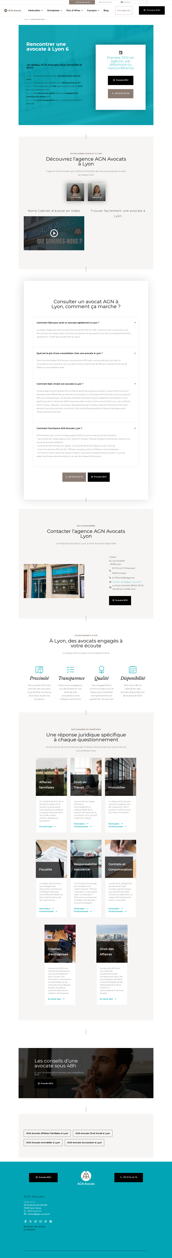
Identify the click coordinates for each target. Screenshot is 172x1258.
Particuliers (34, 10)
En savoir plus (45, 827)
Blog (106, 10)
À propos (92, 10)
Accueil (26, 19)
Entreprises (53, 10)
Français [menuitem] (126, 2)
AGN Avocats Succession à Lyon (84, 1142)
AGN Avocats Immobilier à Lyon (43, 1142)
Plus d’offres (73, 10)
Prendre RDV (153, 10)
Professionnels (81, 827)
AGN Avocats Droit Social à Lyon (92, 1133)
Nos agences (123, 10)
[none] (134, 2)
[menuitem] (134, 2)
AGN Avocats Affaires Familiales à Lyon (47, 1133)
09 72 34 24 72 (83, 2)
